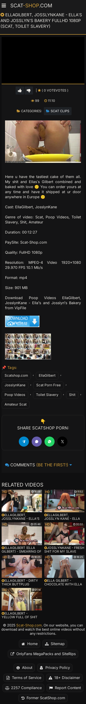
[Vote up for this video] (20, 90)
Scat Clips (60, 111)
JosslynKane (15, 385)
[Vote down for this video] (29, 90)
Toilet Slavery (47, 395)
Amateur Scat (16, 404)
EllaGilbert (47, 375)
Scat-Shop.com (29, 625)
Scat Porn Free (48, 385)
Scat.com (31, 5)
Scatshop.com (16, 375)
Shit (72, 395)
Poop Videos (15, 395)
